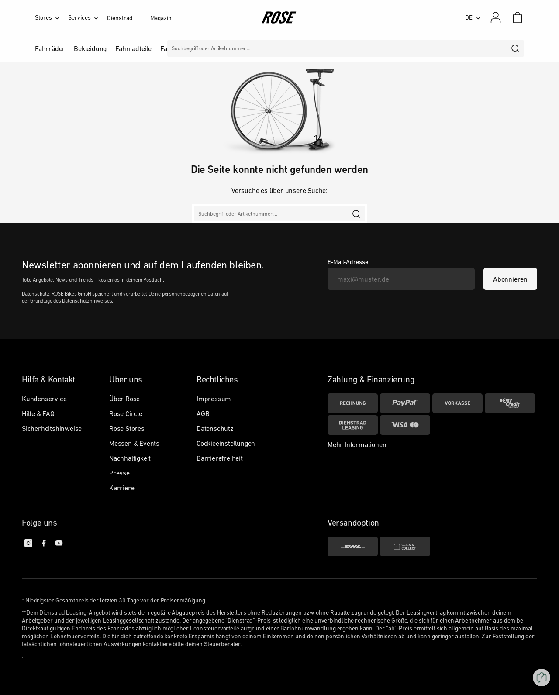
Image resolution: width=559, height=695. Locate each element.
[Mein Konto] (495, 17)
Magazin (161, 17)
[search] (515, 48)
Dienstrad (119, 17)
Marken (249, 48)
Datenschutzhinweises (87, 301)
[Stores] (51, 17)
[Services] (87, 17)
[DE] (472, 17)
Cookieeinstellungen (226, 443)
